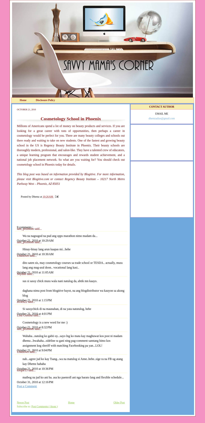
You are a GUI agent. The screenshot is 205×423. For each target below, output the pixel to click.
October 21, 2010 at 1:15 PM (34, 300)
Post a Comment (27, 386)
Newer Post (23, 402)
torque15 (22, 370)
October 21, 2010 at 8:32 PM (34, 327)
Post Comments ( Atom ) (44, 406)
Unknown (23, 255)
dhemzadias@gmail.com (162, 118)
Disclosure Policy (45, 100)
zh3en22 (22, 301)
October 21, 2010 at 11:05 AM (35, 272)
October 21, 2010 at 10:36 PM (35, 368)
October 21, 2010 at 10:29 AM (35, 240)
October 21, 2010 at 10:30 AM (35, 254)
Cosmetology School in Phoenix (71, 118)
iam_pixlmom (26, 228)
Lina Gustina (25, 315)
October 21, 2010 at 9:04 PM (34, 350)
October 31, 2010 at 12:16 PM (35, 382)
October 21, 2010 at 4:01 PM (34, 313)
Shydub (22, 273)
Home (23, 100)
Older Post (119, 402)
